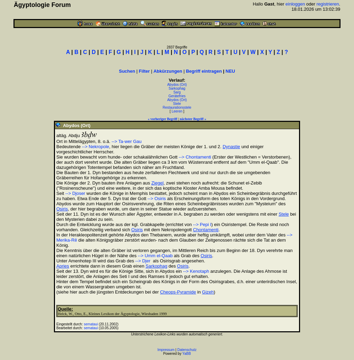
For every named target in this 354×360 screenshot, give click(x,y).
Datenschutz (187, 350)
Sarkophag (177, 88)
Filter (144, 71)
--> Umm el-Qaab (155, 255)
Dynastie (231, 146)
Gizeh (208, 292)
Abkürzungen (167, 71)
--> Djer (142, 260)
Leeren (176, 111)
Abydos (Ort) (177, 85)
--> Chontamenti (195, 157)
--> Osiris (157, 198)
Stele (177, 104)
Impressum (165, 350)
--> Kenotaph (196, 271)
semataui (91, 324)
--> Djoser (75, 193)
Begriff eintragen (204, 71)
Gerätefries (176, 96)
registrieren (328, 4)
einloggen (295, 4)
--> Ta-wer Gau (127, 141)
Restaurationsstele (177, 107)
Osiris (62, 209)
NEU (230, 71)
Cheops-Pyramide (178, 292)
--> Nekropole (95, 146)
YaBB (186, 354)
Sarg (176, 92)
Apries (62, 266)
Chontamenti (205, 229)
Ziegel (157, 183)
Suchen (127, 71)
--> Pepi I (202, 224)
